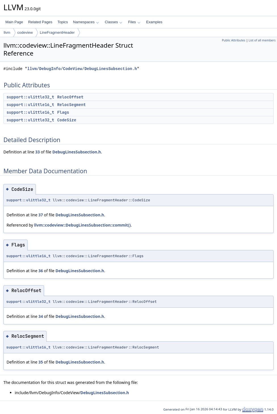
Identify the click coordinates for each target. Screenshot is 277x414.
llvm (7, 32)
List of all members (262, 40)
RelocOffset (70, 97)
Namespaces (86, 22)
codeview (25, 32)
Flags (63, 112)
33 (37, 152)
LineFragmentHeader (57, 32)
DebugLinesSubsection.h (76, 152)
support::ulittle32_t (30, 97)
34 (40, 316)
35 (40, 362)
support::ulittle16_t (30, 104)
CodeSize (66, 119)
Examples (154, 22)
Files (134, 22)
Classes (113, 22)
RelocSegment (71, 104)
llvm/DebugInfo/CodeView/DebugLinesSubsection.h (82, 68)
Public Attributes (233, 40)
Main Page (14, 22)
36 (40, 270)
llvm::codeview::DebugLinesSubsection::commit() (82, 225)
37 (40, 214)
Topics (62, 22)
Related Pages (40, 22)
